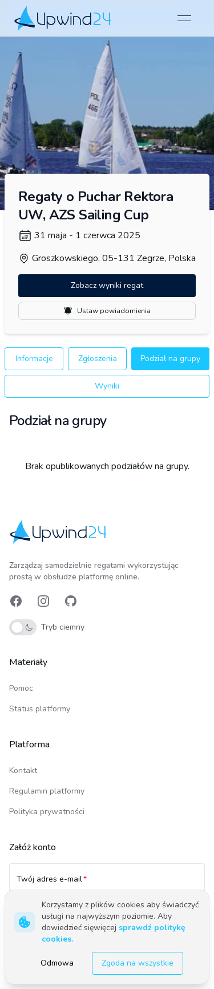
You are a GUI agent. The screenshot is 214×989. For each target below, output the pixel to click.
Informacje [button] (34, 358)
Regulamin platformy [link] (46, 791)
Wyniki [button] (107, 386)
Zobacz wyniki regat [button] (107, 285)
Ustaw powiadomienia (107, 310)
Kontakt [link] (23, 770)
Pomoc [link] (21, 688)
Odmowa (57, 963)
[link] (64, 18)
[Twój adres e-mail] (107, 884)
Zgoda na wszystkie (137, 963)
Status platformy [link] (39, 708)
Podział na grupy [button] (170, 358)
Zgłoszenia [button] (97, 358)
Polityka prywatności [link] (46, 811)
